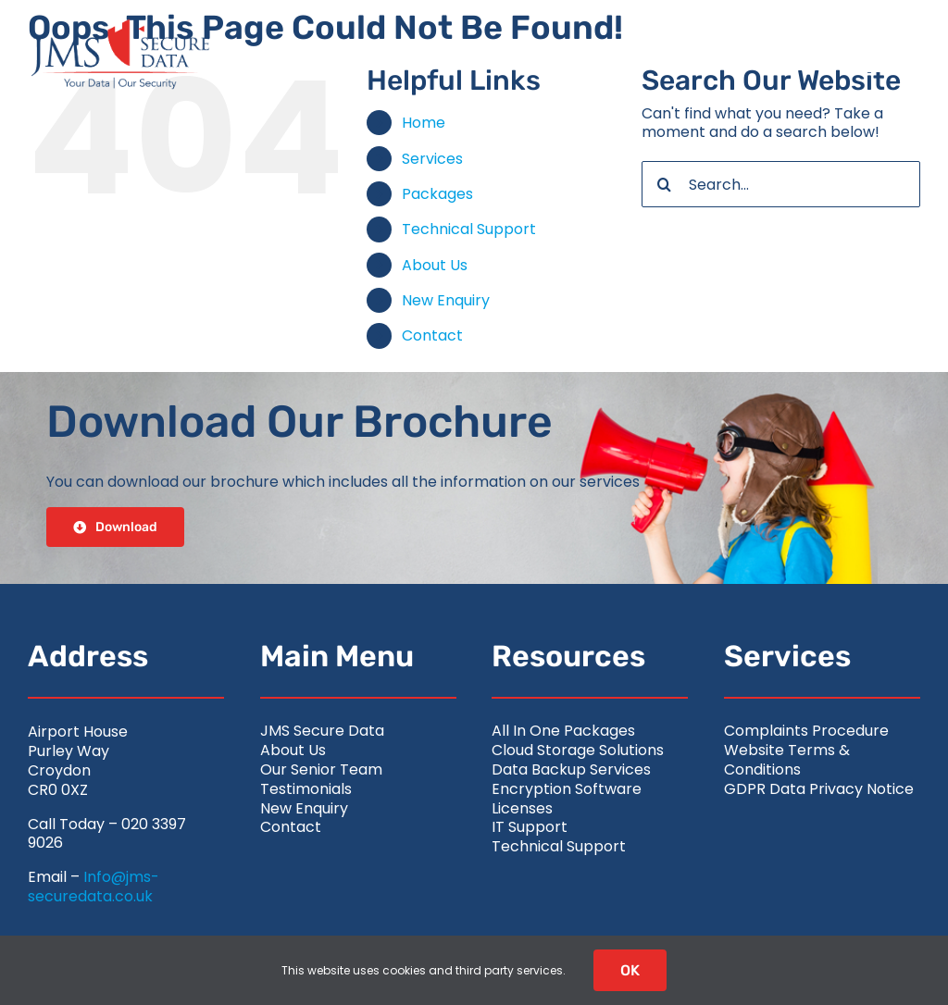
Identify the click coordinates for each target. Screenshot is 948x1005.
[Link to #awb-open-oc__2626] (881, 54)
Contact (432, 335)
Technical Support (469, 229)
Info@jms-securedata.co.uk (93, 886)
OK (630, 970)
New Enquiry (446, 300)
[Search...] (781, 184)
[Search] (665, 184)
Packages (437, 194)
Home (423, 122)
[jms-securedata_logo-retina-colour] (120, 25)
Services (432, 158)
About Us (435, 265)
